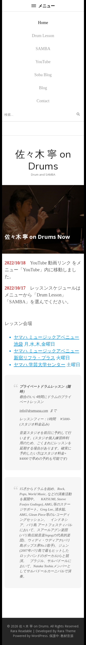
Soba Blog (43, 75)
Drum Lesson (43, 35)
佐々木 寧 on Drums (43, 160)
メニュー (43, 6)
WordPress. (39, 636)
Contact (43, 101)
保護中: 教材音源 (61, 636)
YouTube (43, 61)
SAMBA (43, 48)
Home (43, 22)
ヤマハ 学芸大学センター (39, 364)
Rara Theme (66, 631)
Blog (43, 88)
